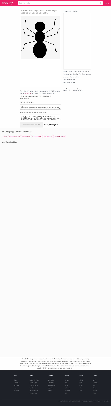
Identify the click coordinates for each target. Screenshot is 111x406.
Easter (50, 390)
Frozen (67, 380)
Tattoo (94, 393)
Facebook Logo (34, 388)
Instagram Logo (34, 380)
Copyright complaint (51, 125)
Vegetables (17, 385)
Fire (80, 382)
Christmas (51, 380)
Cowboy (67, 390)
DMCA (98, 401)
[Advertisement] (57, 73)
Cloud (81, 380)
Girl (66, 382)
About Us (85, 401)
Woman (67, 388)
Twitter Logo (33, 382)
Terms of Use (105, 401)
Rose (94, 385)
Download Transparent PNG (31, 125)
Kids (66, 393)
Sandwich (16, 382)
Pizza (15, 380)
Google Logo (33, 393)
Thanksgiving (52, 385)
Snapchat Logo (33, 390)
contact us (28, 93)
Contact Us (92, 401)
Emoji (94, 380)
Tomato (16, 388)
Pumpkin (16, 390)
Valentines (51, 388)
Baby (66, 385)
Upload (107, 3)
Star (80, 388)
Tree (80, 390)
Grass (81, 385)
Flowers (95, 382)
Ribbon (95, 390)
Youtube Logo (33, 385)
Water (94, 388)
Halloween (51, 382)
